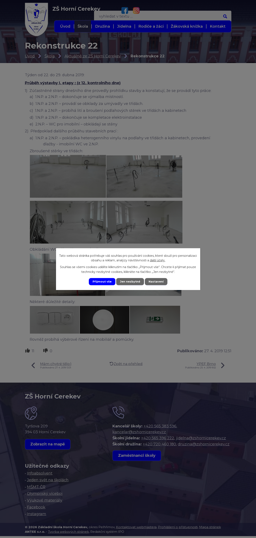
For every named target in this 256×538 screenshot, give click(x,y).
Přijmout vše (100, 281)
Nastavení (158, 281)
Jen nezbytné (130, 281)
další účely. (157, 260)
